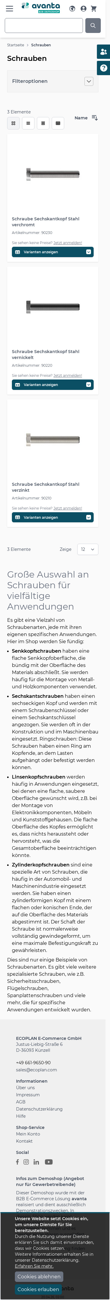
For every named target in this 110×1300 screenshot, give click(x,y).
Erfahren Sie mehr (34, 1266)
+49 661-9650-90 (33, 1062)
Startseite (15, 45)
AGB (21, 1102)
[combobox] (44, 25)
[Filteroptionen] (52, 81)
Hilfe (21, 1116)
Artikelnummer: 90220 (32, 365)
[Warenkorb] (93, 8)
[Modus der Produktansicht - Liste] (28, 123)
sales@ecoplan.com (36, 1070)
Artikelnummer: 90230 (32, 232)
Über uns (25, 1087)
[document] (55, 1256)
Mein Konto (28, 1134)
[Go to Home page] (41, 7)
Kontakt (24, 1141)
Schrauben (41, 45)
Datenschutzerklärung (39, 1109)
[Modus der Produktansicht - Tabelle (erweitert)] (58, 123)
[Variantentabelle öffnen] (53, 252)
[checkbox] (13, 123)
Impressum (28, 1094)
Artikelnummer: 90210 (31, 498)
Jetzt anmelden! (68, 243)
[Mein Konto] (83, 8)
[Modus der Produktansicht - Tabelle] (43, 123)
